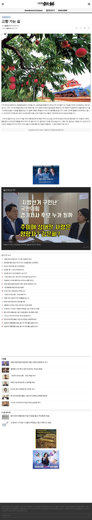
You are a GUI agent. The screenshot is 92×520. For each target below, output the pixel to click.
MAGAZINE (62, 10)
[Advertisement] (46, 152)
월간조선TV (50, 10)
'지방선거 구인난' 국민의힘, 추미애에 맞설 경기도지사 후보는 (22, 244)
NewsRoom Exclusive (33, 10)
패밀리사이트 (6, 515)
